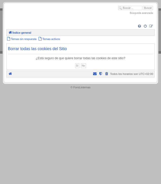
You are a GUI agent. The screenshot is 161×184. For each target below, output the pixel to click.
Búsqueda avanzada (141, 13)
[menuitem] (139, 26)
